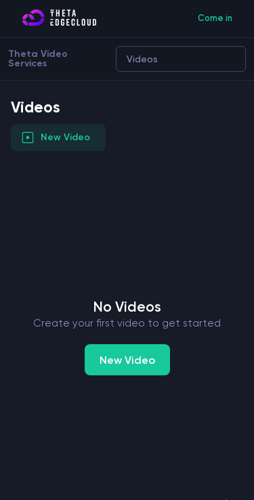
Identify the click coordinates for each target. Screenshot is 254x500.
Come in (215, 18)
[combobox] (124, 59)
